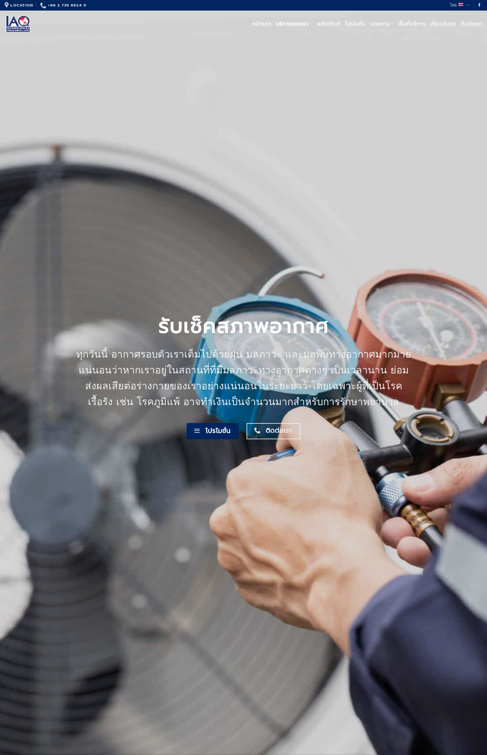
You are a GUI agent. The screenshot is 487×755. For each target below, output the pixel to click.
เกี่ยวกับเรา (443, 24)
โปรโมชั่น (355, 24)
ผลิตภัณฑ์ (328, 24)
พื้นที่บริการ (412, 24)
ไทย (459, 5)
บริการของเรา (293, 24)
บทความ (382, 24)
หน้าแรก (261, 24)
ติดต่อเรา (471, 24)
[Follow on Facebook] (479, 5)
